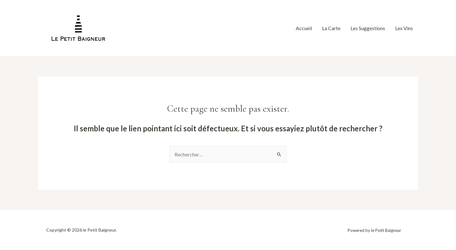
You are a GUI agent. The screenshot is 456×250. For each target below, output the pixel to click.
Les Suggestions (368, 28)
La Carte (331, 28)
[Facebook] (128, 29)
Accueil (304, 28)
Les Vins (404, 28)
